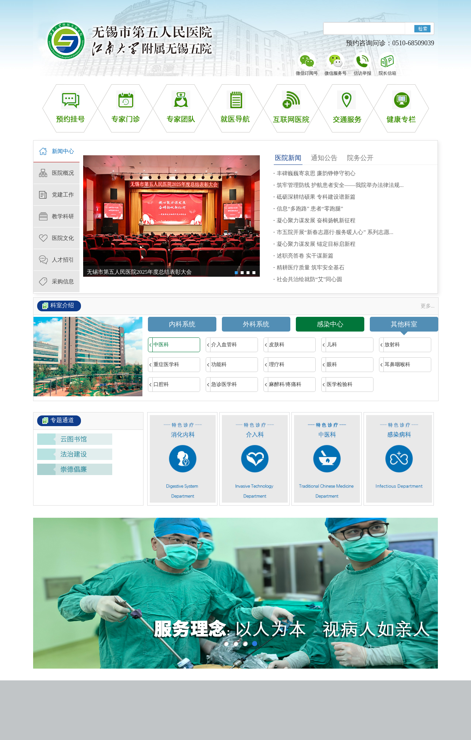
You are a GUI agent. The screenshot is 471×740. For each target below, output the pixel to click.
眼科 (329, 365)
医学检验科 (337, 385)
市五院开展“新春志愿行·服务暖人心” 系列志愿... (335, 232)
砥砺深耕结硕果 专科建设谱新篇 (316, 197)
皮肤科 (274, 345)
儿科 (329, 345)
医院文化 (63, 238)
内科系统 (182, 324)
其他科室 (404, 326)
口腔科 (158, 385)
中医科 (158, 345)
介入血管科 (221, 345)
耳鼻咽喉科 (394, 365)
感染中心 (330, 324)
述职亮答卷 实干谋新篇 (305, 256)
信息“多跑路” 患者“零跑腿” (310, 209)
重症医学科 (163, 365)
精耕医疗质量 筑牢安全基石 (310, 267)
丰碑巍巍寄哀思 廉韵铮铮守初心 (316, 173)
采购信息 (63, 281)
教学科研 (63, 216)
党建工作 (63, 195)
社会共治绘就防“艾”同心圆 (309, 279)
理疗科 (274, 365)
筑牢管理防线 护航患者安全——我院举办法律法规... (340, 185)
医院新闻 (288, 158)
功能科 (216, 365)
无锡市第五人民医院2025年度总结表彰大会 (139, 272)
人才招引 (63, 260)
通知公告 (324, 158)
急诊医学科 (221, 385)
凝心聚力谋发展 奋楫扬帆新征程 (316, 220)
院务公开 (360, 158)
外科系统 (256, 324)
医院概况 (63, 173)
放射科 (389, 345)
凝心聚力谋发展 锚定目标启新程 (316, 244)
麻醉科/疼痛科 (282, 385)
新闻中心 (63, 151)
